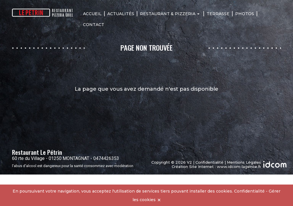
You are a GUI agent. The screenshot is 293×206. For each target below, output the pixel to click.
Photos (244, 13)
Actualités (120, 13)
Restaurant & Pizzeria (169, 13)
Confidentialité (209, 162)
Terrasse (218, 13)
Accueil (92, 13)
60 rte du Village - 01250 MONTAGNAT (50, 158)
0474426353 (106, 158)
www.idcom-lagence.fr (239, 166)
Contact (93, 24)
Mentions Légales (244, 162)
